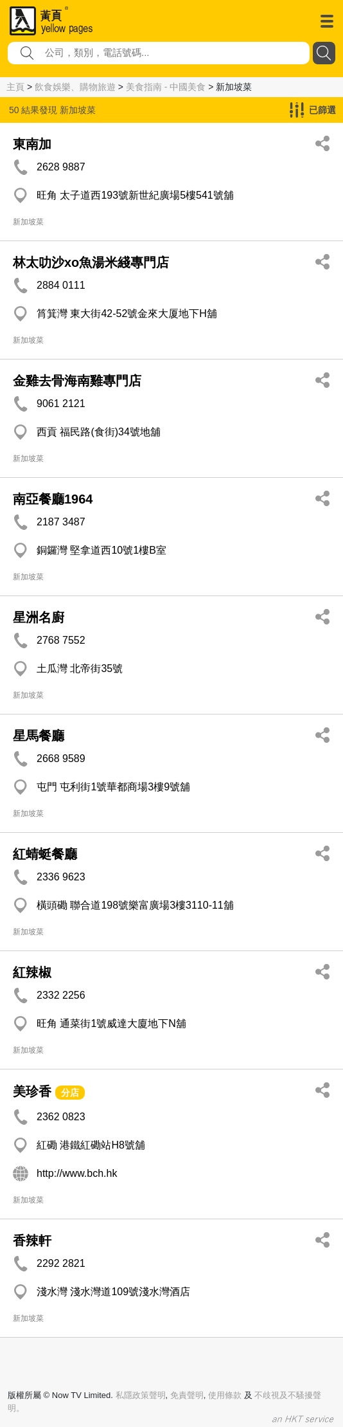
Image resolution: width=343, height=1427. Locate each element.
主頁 (15, 87)
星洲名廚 (38, 617)
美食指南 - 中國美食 (166, 87)
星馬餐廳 (38, 736)
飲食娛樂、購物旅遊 (75, 87)
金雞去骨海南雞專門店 (77, 381)
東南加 (32, 144)
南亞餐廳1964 (53, 499)
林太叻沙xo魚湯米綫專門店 (91, 262)
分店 (70, 1092)
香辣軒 (32, 1240)
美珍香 (32, 1091)
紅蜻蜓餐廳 (45, 854)
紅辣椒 (32, 972)
